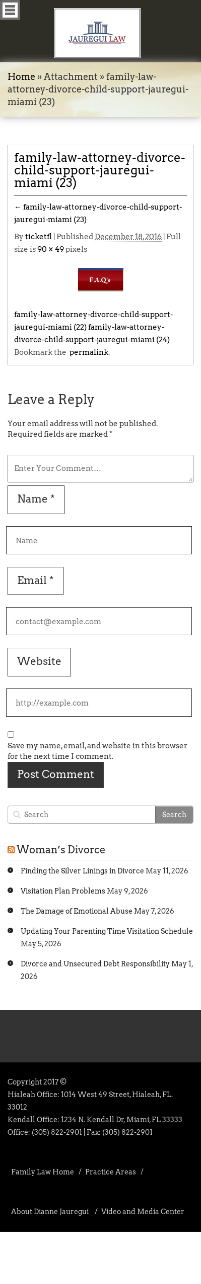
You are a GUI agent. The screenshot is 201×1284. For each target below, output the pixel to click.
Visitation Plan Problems (63, 891)
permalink (87, 352)
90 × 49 (50, 249)
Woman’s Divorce (61, 850)
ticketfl (38, 236)
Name (36, 498)
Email (35, 580)
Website (39, 661)
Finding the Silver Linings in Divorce (82, 871)
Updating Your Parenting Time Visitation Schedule (107, 931)
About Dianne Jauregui (50, 1212)
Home (21, 76)
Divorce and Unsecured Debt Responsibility (95, 964)
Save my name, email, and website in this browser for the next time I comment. (97, 751)
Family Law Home (42, 1172)
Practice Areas (110, 1172)
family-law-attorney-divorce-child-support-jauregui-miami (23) (99, 170)
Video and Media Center (142, 1212)
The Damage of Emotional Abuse (76, 911)
